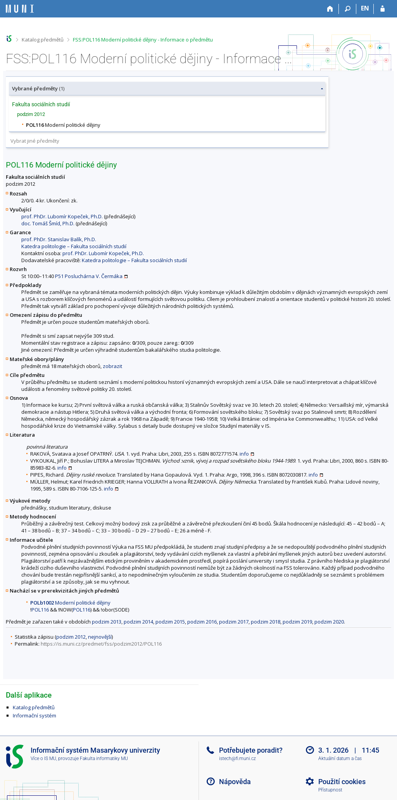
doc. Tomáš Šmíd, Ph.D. (47, 223)
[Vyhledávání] (347, 9)
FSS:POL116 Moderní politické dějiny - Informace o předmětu (143, 39)
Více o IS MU (43, 758)
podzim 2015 (170, 621)
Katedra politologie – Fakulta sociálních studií (73, 246)
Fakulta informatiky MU (104, 758)
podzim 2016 (202, 621)
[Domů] (330, 9)
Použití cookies (342, 782)
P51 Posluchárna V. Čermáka (89, 276)
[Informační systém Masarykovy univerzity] (20, 8)
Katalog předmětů (43, 39)
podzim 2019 (297, 621)
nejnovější (100, 636)
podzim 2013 (106, 621)
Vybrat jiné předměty (34, 140)
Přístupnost (330, 790)
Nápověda (235, 782)
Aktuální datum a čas (340, 758)
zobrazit (112, 366)
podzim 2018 (265, 621)
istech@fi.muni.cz (237, 758)
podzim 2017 (234, 621)
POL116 (40, 609)
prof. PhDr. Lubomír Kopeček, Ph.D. (62, 216)
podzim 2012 (71, 636)
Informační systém (34, 715)
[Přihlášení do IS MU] (382, 9)
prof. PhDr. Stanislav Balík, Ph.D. (58, 239)
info (244, 453)
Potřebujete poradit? (251, 750)
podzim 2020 (329, 621)
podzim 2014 (138, 621)
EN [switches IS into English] (365, 8)
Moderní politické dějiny (70, 602)
